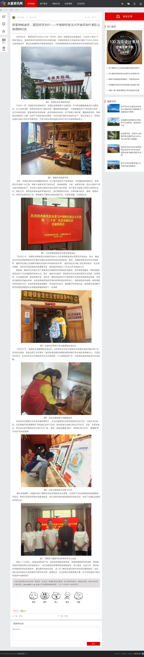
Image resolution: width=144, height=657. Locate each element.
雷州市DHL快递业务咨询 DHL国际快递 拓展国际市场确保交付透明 (131, 109)
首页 (1, 10)
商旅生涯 (56, 4)
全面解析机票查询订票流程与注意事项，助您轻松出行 (131, 122)
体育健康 (31, 4)
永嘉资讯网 (15, 3)
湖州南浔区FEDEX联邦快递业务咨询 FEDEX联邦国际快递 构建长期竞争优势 (131, 151)
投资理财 (68, 4)
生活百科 (81, 4)
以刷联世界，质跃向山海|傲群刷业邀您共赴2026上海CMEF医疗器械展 (131, 136)
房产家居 (43, 4)
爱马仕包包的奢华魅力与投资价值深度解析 (131, 164)
